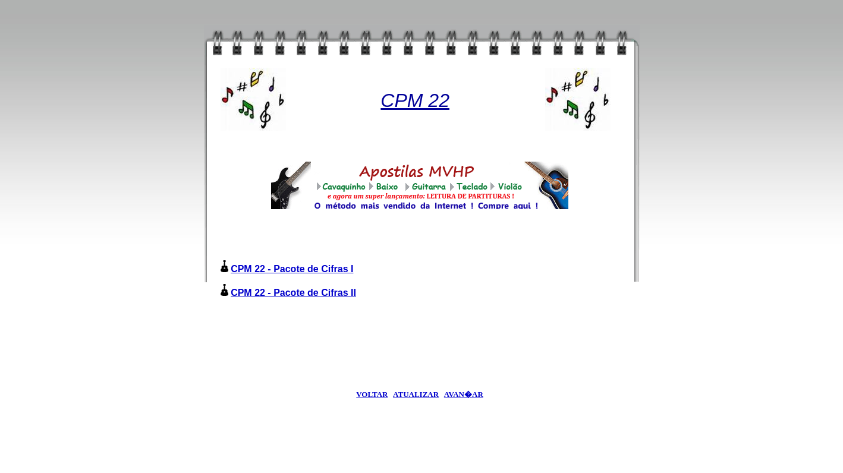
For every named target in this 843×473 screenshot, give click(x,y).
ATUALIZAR (416, 394)
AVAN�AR (463, 394)
